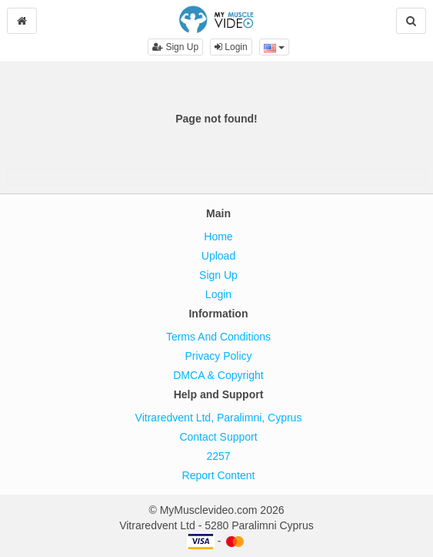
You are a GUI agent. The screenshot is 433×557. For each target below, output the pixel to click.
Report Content (218, 475)
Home (218, 236)
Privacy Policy (218, 356)
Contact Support (218, 437)
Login (231, 47)
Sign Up (175, 47)
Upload (218, 256)
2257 (218, 456)
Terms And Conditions (218, 337)
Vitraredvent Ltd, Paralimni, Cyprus (218, 417)
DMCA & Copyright (218, 375)
